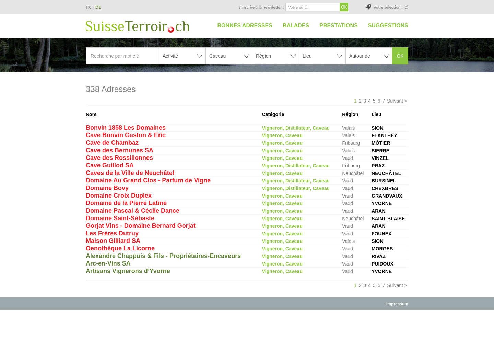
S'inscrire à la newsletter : (261, 7)
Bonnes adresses (244, 25)
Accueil (204, 25)
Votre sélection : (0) (390, 7)
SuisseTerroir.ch (137, 27)
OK (400, 56)
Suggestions (388, 25)
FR (88, 7)
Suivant (395, 101)
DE (98, 7)
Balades (296, 25)
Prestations (338, 25)
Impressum (397, 304)
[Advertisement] (247, 325)
